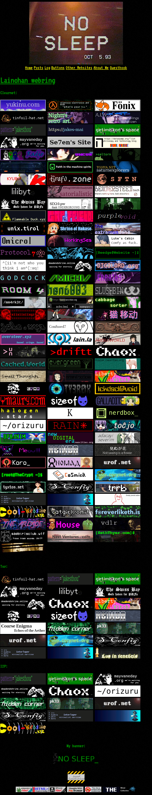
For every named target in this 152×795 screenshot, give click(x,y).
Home (29, 67)
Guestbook (118, 67)
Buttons (58, 67)
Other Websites (79, 67)
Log (47, 67)
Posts (38, 67)
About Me (101, 67)
